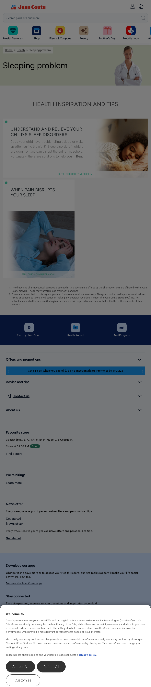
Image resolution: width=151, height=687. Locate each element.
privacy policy (87, 654)
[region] (75, 646)
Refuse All (51, 667)
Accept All (20, 667)
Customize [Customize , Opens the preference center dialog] (23, 680)
